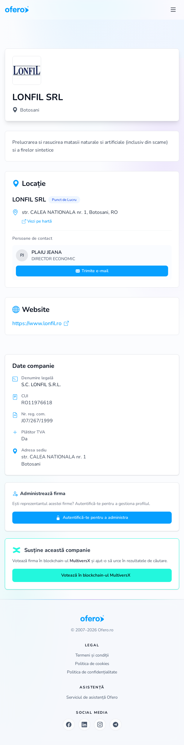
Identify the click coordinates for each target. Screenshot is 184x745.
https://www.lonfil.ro (40, 323)
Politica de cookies (92, 663)
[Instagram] (100, 725)
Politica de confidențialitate (92, 672)
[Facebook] (69, 725)
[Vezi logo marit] (26, 70)
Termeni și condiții (92, 655)
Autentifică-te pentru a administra (92, 517)
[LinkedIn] (84, 725)
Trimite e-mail (92, 271)
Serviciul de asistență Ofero (92, 697)
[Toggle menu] (173, 10)
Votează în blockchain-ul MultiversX (92, 575)
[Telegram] (116, 725)
